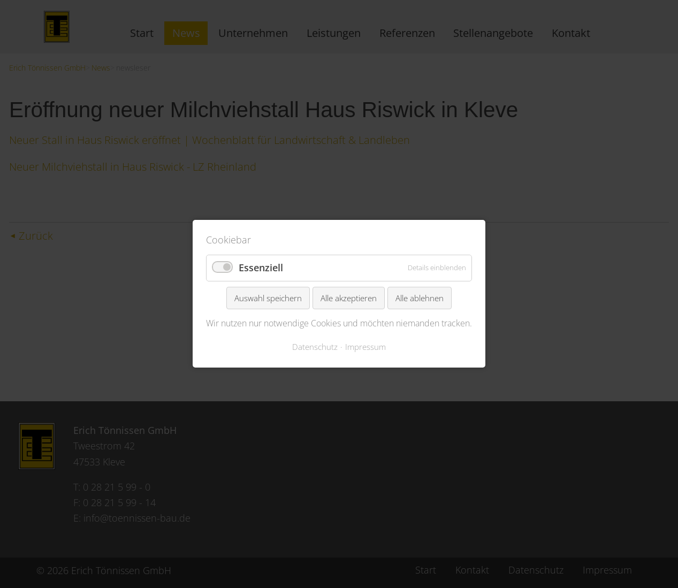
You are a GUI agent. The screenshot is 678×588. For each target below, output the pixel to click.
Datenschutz (315, 346)
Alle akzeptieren (349, 298)
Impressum (365, 346)
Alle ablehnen (419, 298)
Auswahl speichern (268, 298)
